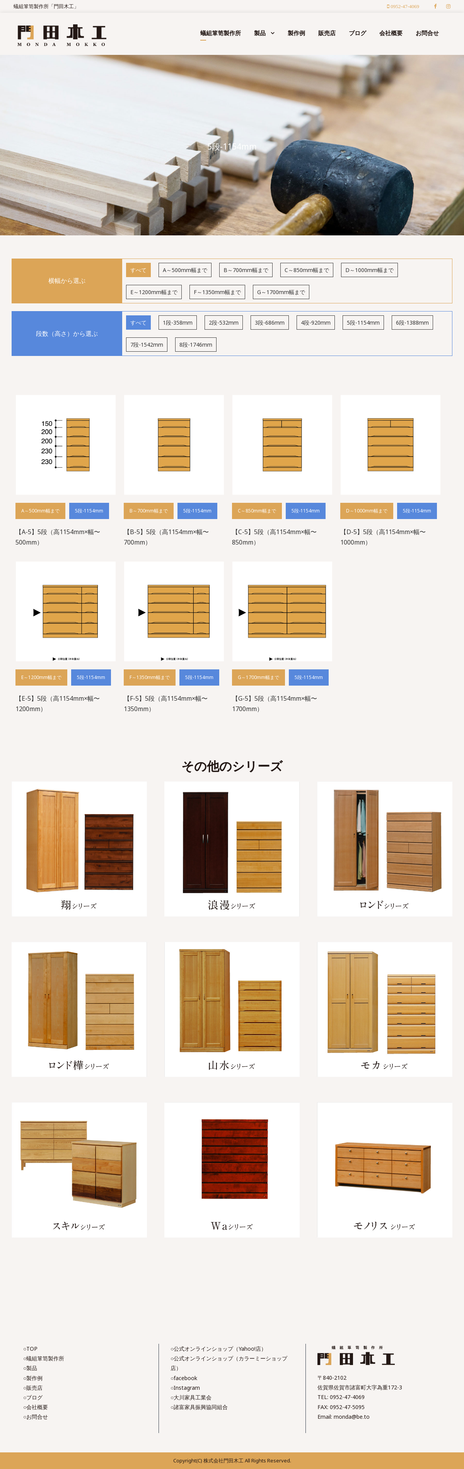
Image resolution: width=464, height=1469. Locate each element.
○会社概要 (35, 1407)
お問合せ (427, 33)
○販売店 (33, 1387)
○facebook (184, 1378)
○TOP (30, 1348)
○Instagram (185, 1387)
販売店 (327, 33)
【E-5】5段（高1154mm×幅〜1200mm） (57, 703)
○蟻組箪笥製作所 (43, 1358)
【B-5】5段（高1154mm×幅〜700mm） (166, 537)
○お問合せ (35, 1416)
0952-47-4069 (347, 1397)
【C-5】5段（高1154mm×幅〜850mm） (274, 537)
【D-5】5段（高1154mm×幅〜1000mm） (383, 537)
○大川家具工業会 (191, 1397)
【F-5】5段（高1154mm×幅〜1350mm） (166, 703)
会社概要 (391, 33)
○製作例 (33, 1378)
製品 (260, 33)
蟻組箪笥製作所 (220, 33)
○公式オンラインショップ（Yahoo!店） (218, 1348)
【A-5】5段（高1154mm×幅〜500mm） (57, 537)
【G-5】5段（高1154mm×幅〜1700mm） (274, 703)
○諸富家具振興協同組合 (199, 1407)
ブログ (357, 33)
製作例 (296, 33)
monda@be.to (352, 1416)
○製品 (30, 1368)
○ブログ (33, 1397)
